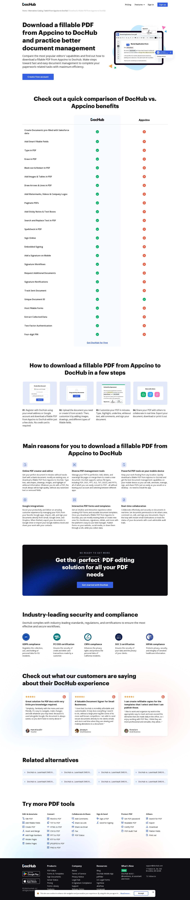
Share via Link (80, 823)
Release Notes (78, 889)
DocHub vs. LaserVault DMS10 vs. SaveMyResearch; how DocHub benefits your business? (41, 781)
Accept (141, 893)
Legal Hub (76, 880)
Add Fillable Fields (33, 823)
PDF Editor (51, 870)
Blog (98, 870)
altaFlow (100, 886)
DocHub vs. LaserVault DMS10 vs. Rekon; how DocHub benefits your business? (41, 772)
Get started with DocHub (95, 584)
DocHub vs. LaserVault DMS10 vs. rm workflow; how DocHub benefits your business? (116, 772)
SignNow (100, 883)
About (74, 870)
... (126, 893)
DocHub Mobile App (105, 873)
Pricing (128, 4)
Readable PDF (130, 823)
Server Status (52, 880)
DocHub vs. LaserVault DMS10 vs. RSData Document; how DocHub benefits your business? (153, 772)
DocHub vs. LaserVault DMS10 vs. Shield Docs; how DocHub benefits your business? (153, 781)
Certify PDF (129, 827)
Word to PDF (55, 818)
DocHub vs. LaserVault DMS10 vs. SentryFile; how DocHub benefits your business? (116, 781)
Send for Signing (106, 823)
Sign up (162, 4)
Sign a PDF (104, 818)
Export (152, 823)
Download (153, 827)
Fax (76, 831)
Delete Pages (31, 843)
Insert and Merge (33, 831)
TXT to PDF (55, 823)
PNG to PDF (55, 847)
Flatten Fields (154, 831)
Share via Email (81, 827)
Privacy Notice (78, 877)
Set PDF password (132, 818)
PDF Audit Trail (130, 831)
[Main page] (29, 5)
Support (75, 886)
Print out (152, 835)
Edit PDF (29, 818)
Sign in (151, 4)
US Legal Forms (103, 880)
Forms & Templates (55, 873)
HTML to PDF (56, 827)
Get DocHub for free (97, 342)
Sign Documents (54, 877)
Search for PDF (155, 818)
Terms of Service (79, 873)
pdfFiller (100, 877)
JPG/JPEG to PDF (57, 843)
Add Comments (81, 818)
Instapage (101, 889)
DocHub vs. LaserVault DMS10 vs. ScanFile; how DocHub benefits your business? (79, 781)
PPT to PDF (55, 835)
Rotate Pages (31, 839)
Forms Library (53, 886)
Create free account (38, 76)
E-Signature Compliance (82, 883)
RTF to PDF (55, 839)
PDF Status (79, 835)
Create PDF (30, 827)
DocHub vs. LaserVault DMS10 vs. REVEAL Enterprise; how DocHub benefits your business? (79, 772)
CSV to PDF (55, 831)
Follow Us (152, 876)
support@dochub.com (154, 866)
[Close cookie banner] (153, 892)
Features (139, 4)
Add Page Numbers (34, 835)
